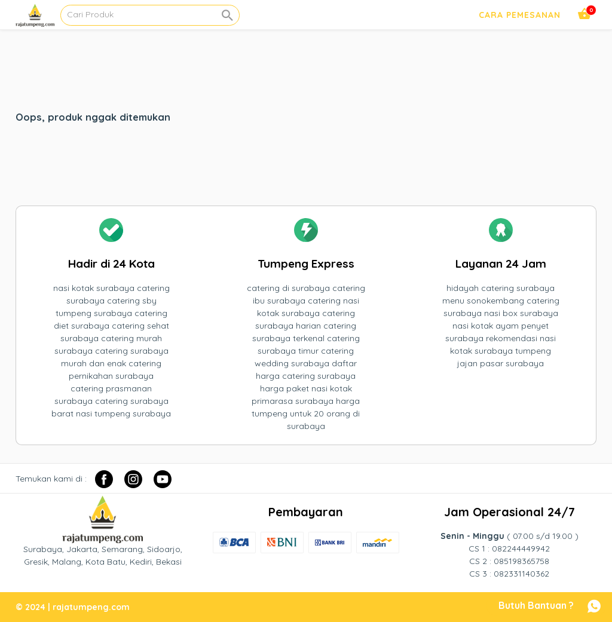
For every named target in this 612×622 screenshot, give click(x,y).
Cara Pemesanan (520, 15)
